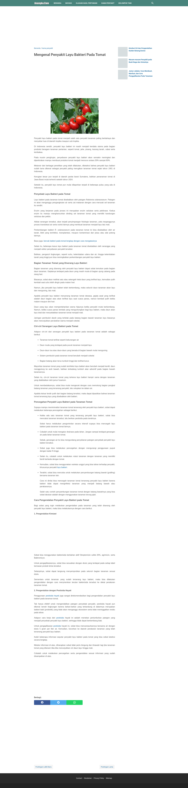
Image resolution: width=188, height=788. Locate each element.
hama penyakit (107, 3)
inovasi (68, 3)
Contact (79, 778)
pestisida (60, 618)
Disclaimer (88, 778)
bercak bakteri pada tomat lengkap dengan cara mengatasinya (70, 241)
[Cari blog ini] (152, 3)
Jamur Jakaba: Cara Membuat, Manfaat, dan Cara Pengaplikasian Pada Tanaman (141, 73)
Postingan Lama (107, 767)
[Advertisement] (94, 26)
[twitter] (58, 702)
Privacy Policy (99, 778)
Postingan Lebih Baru (43, 767)
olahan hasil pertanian (86, 3)
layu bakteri (62, 467)
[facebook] (42, 702)
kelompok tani (125, 3)
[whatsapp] (74, 702)
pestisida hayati (52, 596)
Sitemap (109, 778)
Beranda (57, 3)
